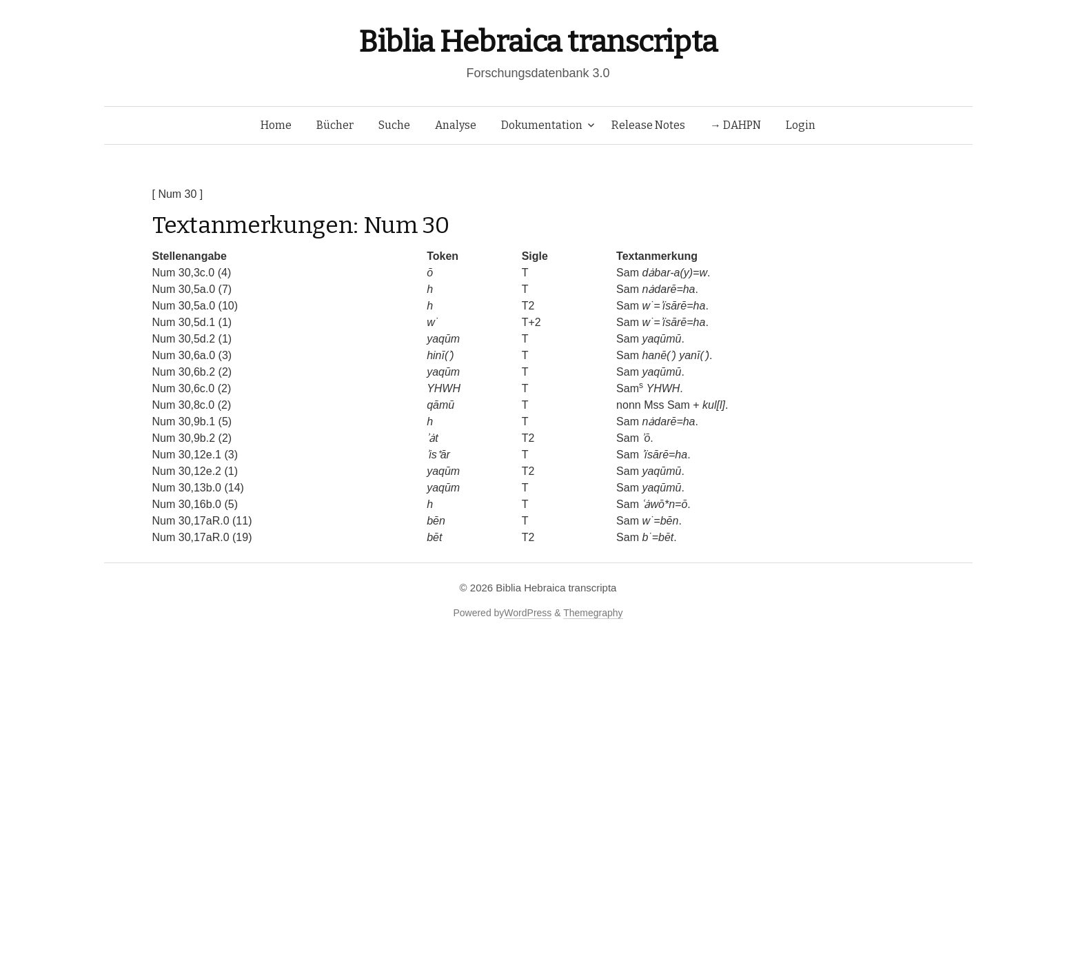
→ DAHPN (735, 125)
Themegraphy (592, 612)
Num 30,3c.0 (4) (192, 272)
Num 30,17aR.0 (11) (202, 521)
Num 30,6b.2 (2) (192, 372)
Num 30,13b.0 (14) (198, 488)
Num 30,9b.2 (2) (192, 438)
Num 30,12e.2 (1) (195, 471)
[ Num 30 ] (177, 194)
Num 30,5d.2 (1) (192, 339)
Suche (394, 125)
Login (800, 125)
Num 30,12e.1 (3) (195, 454)
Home (276, 125)
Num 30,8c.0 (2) (192, 405)
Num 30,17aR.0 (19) (202, 537)
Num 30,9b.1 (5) (192, 421)
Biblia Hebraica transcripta (537, 41)
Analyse (455, 125)
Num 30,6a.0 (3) (192, 355)
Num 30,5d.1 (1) (192, 322)
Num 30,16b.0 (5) (195, 504)
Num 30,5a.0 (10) (195, 306)
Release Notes (648, 125)
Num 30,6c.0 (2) (192, 388)
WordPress (527, 612)
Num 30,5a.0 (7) (192, 289)
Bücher (335, 125)
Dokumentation (541, 125)
